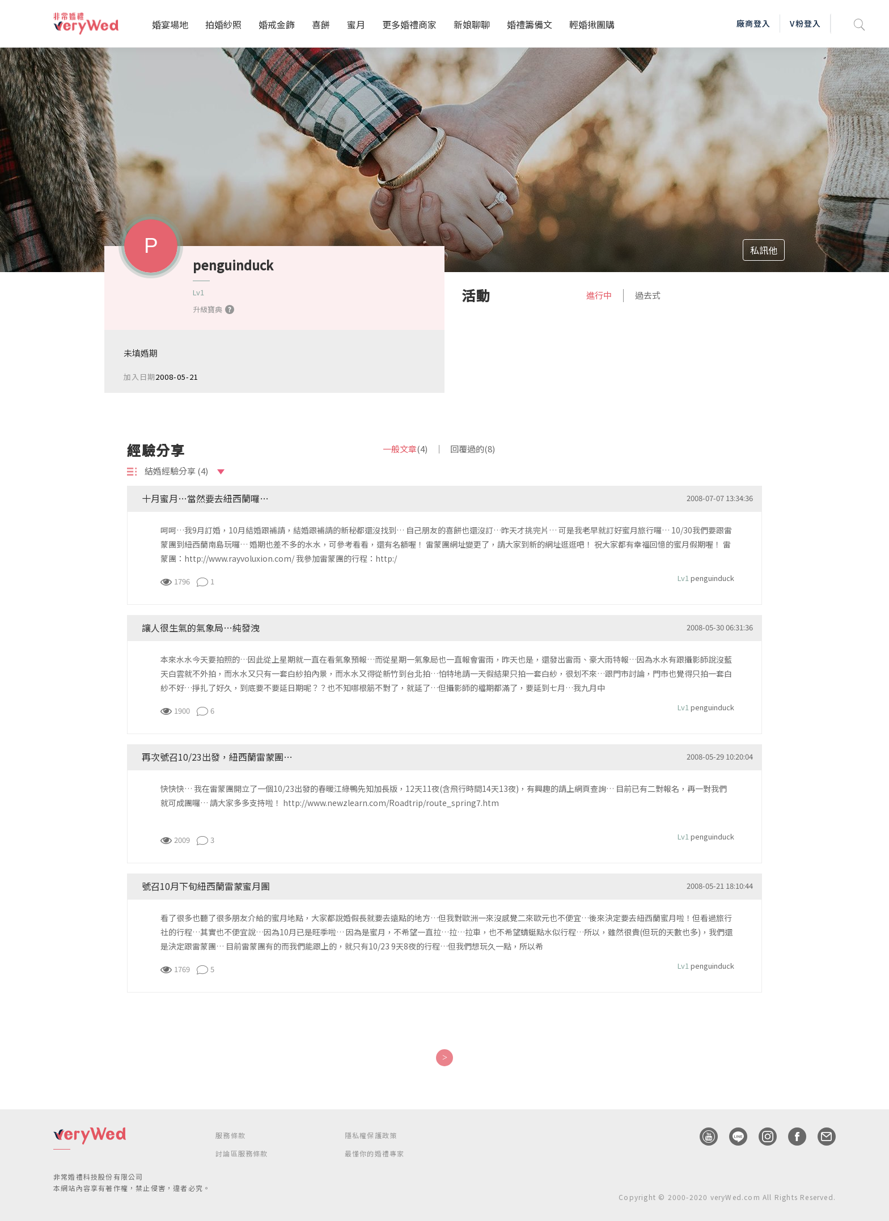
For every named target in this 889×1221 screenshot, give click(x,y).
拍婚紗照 (223, 24)
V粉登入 (805, 23)
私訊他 (763, 250)
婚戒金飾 (277, 24)
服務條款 (230, 1135)
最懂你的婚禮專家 (375, 1153)
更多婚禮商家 (409, 24)
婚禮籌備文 (529, 24)
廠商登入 (753, 23)
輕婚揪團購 (592, 24)
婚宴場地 (170, 24)
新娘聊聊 (472, 24)
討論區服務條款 (241, 1153)
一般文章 (405, 449)
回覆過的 (472, 449)
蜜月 (356, 24)
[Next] (444, 1057)
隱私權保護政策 (371, 1135)
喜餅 (321, 24)
